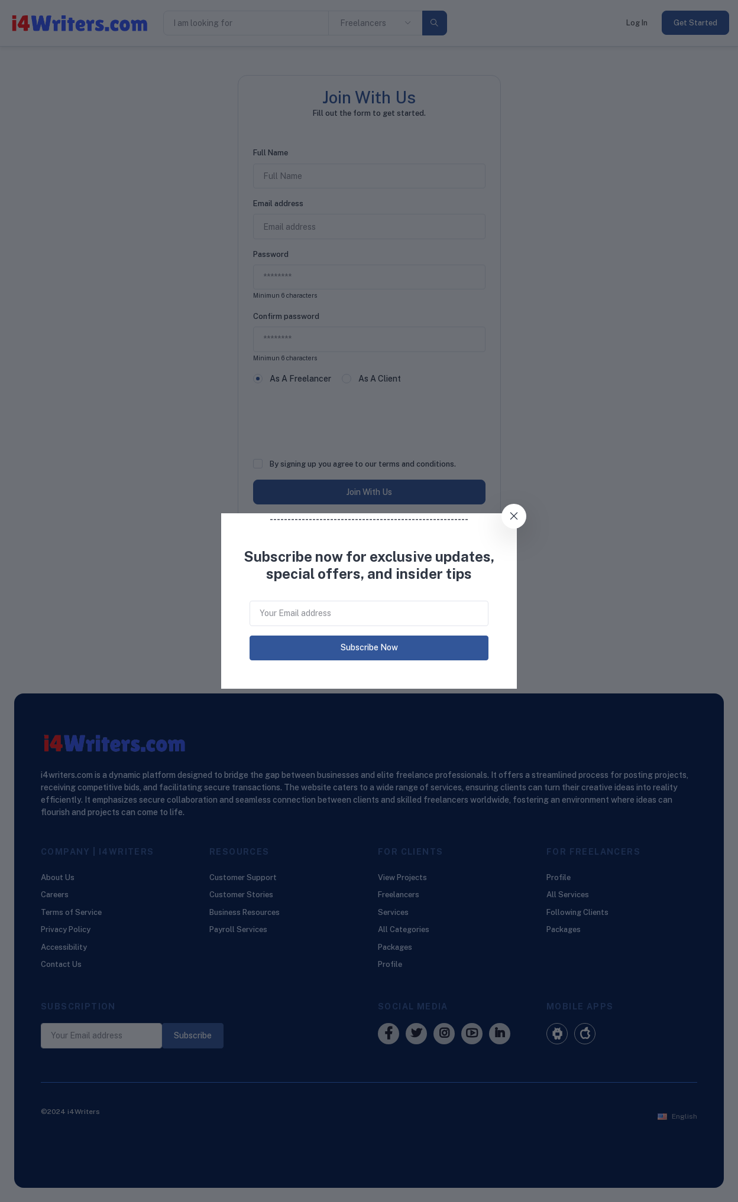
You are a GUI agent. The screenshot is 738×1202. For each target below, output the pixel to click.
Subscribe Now (369, 647)
